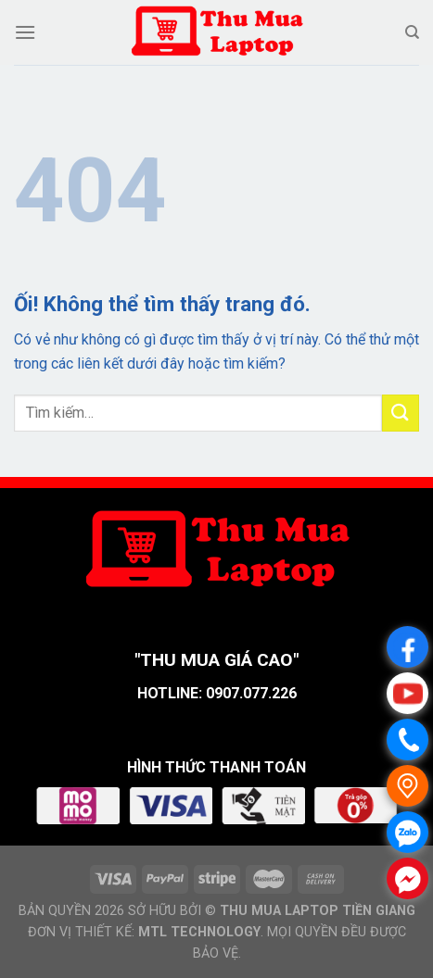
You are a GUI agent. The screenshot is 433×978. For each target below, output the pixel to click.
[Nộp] (400, 413)
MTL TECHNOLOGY (199, 932)
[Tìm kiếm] (412, 32)
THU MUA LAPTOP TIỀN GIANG (317, 911)
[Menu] (25, 32)
